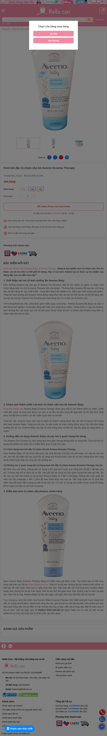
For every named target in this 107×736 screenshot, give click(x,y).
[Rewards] (19, 728)
